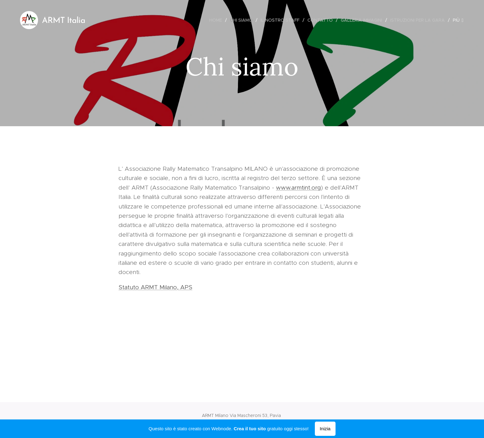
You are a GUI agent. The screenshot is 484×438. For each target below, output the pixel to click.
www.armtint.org (298, 187)
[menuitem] (217, 20)
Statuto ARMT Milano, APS (155, 287)
